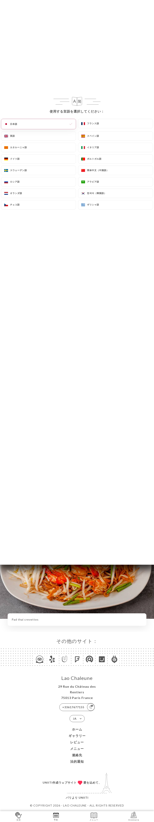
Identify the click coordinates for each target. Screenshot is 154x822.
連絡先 (77, 755)
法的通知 (77, 761)
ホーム (77, 729)
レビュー (77, 742)
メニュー (77, 748)
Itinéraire (133, 816)
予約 (56, 816)
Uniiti (83, 797)
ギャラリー (77, 736)
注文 (18, 816)
